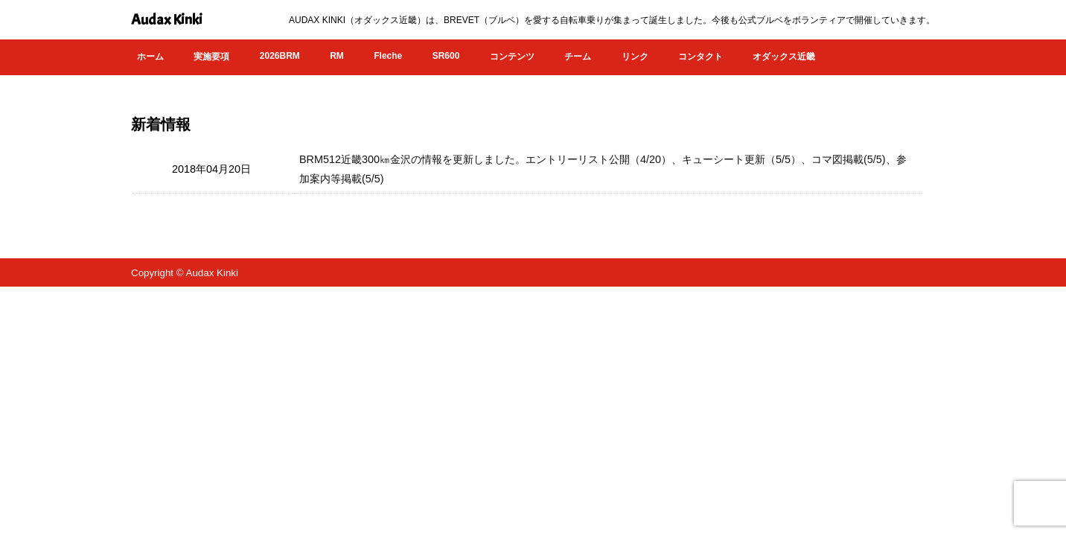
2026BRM (280, 56)
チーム (577, 56)
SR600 (446, 56)
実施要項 (211, 56)
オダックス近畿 (784, 56)
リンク (635, 56)
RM (337, 56)
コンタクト (700, 56)
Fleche (388, 56)
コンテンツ (512, 56)
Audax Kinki (166, 19)
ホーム (150, 56)
